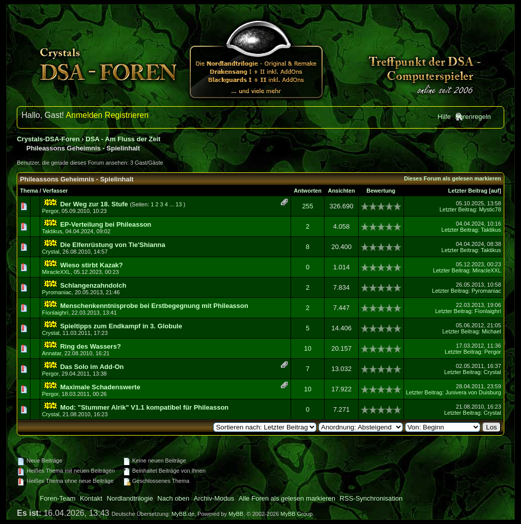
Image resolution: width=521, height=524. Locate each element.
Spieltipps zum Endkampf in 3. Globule (121, 326)
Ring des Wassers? (90, 346)
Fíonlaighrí (55, 313)
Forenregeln (473, 116)
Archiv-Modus (214, 498)
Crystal (51, 252)
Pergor (50, 211)
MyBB (235, 514)
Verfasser (55, 191)
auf (495, 191)
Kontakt (91, 498)
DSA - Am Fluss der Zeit (122, 139)
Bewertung (380, 191)
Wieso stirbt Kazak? (91, 265)
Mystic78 (490, 209)
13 (179, 204)
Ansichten (341, 191)
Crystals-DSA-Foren (48, 139)
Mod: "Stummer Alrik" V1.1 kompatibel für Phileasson (144, 407)
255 (307, 206)
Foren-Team (57, 498)
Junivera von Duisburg (473, 392)
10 (307, 348)
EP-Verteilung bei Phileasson (105, 224)
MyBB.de (182, 514)
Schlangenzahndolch (93, 285)
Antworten (308, 191)
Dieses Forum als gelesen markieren (452, 178)
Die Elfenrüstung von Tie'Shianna (112, 245)
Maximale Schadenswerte (100, 387)
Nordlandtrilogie (130, 498)
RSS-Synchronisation (371, 498)
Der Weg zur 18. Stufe (94, 204)
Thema (29, 191)
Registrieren (127, 115)
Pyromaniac (57, 292)
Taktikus (52, 231)
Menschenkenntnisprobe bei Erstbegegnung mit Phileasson (154, 306)
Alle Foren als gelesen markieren (287, 498)
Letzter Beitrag (467, 191)
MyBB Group (296, 514)
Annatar (52, 353)
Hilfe (444, 116)
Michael (491, 331)
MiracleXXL (56, 272)
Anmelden (84, 115)
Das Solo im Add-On (92, 367)
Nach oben (173, 498)
